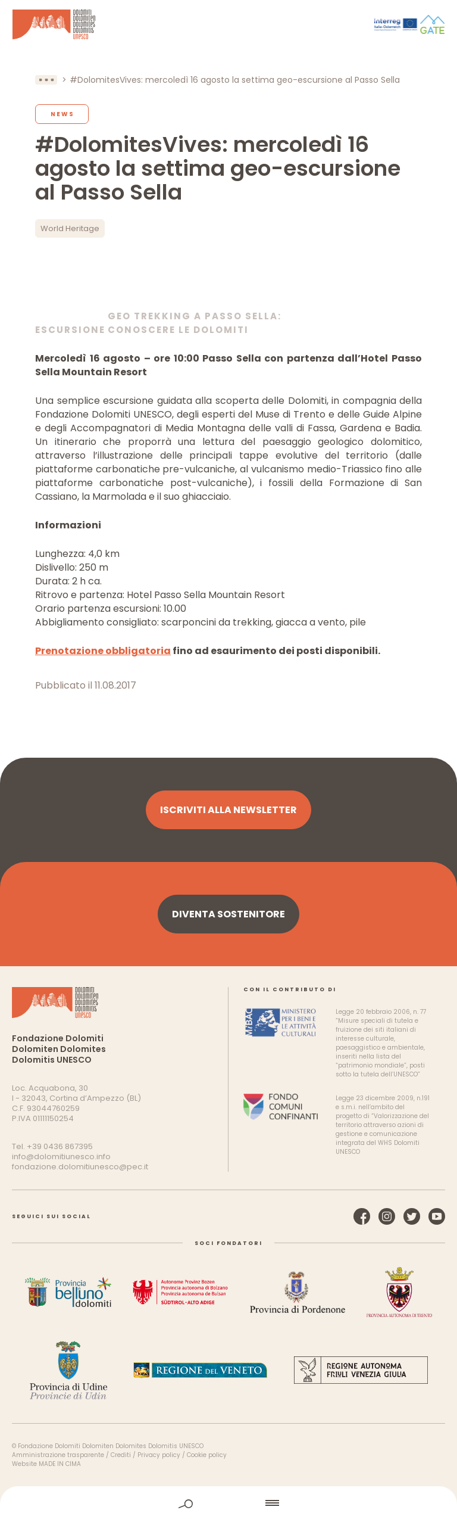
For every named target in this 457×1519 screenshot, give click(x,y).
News (62, 114)
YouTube (436, 1216)
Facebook (361, 1216)
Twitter (411, 1216)
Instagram (386, 1216)
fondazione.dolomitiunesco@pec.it (80, 1166)
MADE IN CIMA (60, 1463)
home (229, 1502)
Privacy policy (158, 1454)
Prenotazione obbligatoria (103, 651)
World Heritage (69, 228)
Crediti (121, 1454)
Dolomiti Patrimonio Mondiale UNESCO (53, 24)
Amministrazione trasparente (58, 1454)
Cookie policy (207, 1454)
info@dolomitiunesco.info (61, 1156)
